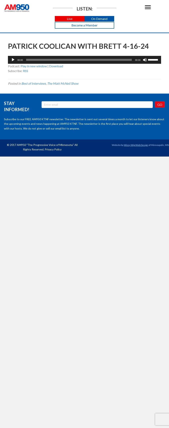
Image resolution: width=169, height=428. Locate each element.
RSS (25, 71)
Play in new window (34, 66)
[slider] (79, 60)
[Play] (13, 60)
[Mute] (145, 60)
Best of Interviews (33, 83)
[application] (84, 60)
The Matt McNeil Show (62, 83)
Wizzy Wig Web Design (136, 145)
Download (56, 66)
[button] (69, 19)
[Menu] (147, 7)
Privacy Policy (53, 149)
